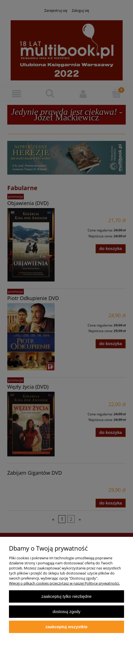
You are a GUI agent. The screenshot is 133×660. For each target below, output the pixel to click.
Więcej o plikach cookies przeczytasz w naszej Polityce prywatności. (64, 583)
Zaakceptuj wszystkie (66, 626)
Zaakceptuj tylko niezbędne (66, 596)
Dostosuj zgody (67, 611)
